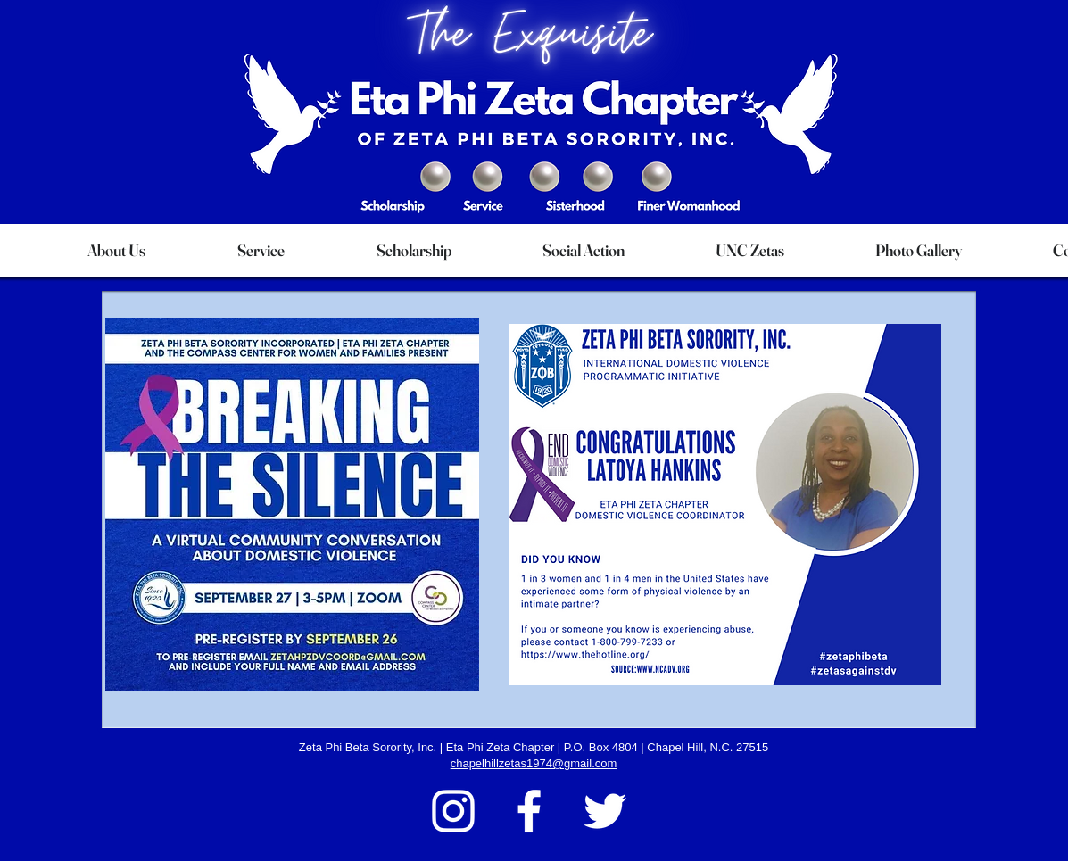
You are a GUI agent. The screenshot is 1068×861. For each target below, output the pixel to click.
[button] (116, 250)
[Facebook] (529, 811)
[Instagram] (453, 811)
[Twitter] (604, 811)
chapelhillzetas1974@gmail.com (534, 763)
